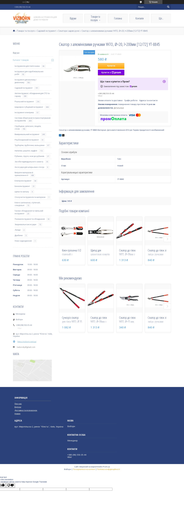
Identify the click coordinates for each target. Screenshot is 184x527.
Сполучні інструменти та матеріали (30, 197)
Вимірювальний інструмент (27, 134)
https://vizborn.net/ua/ (26, 341)
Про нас (18, 403)
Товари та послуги (95, 18)
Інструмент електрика (24, 112)
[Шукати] (168, 7)
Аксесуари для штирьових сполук (29, 167)
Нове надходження (23, 240)
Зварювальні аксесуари (25, 224)
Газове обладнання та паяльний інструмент (29, 212)
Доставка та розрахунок (26, 410)
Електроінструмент (23, 180)
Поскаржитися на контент (84, 469)
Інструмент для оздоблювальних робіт (29, 72)
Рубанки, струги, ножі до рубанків (29, 156)
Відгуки (73, 18)
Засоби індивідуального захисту (29, 161)
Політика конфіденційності (108, 469)
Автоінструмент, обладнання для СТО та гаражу (32, 94)
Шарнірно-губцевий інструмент (29, 107)
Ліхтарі (18, 230)
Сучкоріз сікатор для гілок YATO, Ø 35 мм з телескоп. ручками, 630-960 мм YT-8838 (72, 320)
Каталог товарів (21, 60)
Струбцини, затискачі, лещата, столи (28, 127)
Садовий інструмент (46, 31)
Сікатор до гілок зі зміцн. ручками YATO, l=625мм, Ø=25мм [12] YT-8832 (157, 252)
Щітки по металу (22, 191)
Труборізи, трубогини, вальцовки (29, 145)
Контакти (139, 18)
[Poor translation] (10, 485)
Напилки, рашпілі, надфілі (26, 150)
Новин (17, 413)
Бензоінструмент (22, 186)
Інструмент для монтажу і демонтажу (25, 81)
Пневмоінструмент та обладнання (30, 219)
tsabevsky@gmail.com (26, 347)
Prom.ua (106, 466)
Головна (118, 18)
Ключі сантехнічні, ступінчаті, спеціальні (27, 204)
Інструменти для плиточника (27, 66)
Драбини (19, 235)
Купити (111, 65)
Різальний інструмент (24, 101)
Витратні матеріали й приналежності (24, 174)
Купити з (111, 72)
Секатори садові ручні (68, 31)
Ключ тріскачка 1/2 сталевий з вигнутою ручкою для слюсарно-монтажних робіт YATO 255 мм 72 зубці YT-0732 (71, 252)
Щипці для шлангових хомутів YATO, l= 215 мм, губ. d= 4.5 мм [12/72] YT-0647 (100, 252)
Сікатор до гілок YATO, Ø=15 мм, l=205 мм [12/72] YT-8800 (127, 320)
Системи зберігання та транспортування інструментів (32, 119)
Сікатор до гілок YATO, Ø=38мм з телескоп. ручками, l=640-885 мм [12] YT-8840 (128, 252)
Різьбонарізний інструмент (27, 139)
